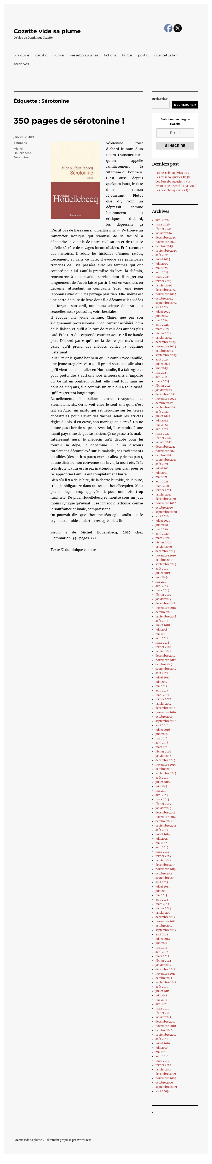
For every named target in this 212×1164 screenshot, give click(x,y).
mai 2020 (161, 529)
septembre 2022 (166, 407)
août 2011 (161, 987)
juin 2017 (161, 682)
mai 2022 (161, 425)
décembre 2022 (165, 394)
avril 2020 (162, 534)
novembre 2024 (165, 294)
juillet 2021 (162, 468)
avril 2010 (161, 1056)
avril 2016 (161, 743)
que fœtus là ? (166, 55)
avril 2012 (161, 952)
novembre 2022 (165, 399)
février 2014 (163, 856)
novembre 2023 (165, 346)
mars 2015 (162, 799)
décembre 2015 (165, 760)
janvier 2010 (163, 1069)
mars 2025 (162, 277)
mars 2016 (162, 747)
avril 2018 (161, 638)
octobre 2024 (164, 298)
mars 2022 (162, 433)
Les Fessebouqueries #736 (172, 190)
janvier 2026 (163, 233)
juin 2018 (161, 629)
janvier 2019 (163, 599)
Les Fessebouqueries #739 (172, 173)
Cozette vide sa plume (47, 31)
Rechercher (159, 99)
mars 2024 (162, 329)
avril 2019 (161, 586)
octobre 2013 (163, 873)
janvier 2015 (163, 808)
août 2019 (161, 568)
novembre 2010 (165, 1026)
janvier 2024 (163, 338)
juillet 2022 (162, 416)
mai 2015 (161, 791)
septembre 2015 (165, 773)
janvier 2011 (163, 1017)
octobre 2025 (164, 246)
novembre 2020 (165, 503)
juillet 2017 (162, 677)
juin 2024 (161, 316)
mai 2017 (161, 686)
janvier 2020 (163, 547)
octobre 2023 (164, 351)
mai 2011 (161, 1000)
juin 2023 (161, 368)
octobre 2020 (164, 507)
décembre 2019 (165, 551)
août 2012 (161, 934)
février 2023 (163, 385)
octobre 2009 (164, 1082)
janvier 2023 (163, 390)
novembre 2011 (165, 973)
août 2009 (162, 1091)
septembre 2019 (166, 564)
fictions (110, 55)
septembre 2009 (166, 1087)
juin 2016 (161, 734)
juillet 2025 (162, 259)
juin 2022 (161, 420)
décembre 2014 (165, 812)
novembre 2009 (165, 1078)
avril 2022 (162, 429)
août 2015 (161, 777)
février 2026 (163, 229)
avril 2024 (162, 324)
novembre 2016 (165, 712)
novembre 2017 (165, 660)
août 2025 (162, 255)
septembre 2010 (165, 1034)
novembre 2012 (165, 921)
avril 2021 (161, 481)
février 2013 (163, 908)
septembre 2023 (166, 355)
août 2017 (161, 673)
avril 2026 (162, 220)
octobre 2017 (163, 664)
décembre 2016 (165, 708)
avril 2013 (161, 899)
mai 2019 (161, 581)
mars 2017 (162, 695)
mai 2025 (161, 268)
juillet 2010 (162, 1043)
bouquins (22, 55)
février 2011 (163, 1013)
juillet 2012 (162, 939)
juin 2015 (161, 786)
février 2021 (163, 490)
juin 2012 (161, 943)
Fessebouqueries (84, 55)
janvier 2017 (163, 703)
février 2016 (163, 751)
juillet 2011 (162, 991)
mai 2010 (161, 1052)
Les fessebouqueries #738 (172, 177)
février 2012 (163, 960)
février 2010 (163, 1065)
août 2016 (161, 725)
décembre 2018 (165, 603)
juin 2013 (161, 891)
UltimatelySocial (139, 1161)
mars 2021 (162, 486)
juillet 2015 (162, 782)
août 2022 (162, 412)
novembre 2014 (165, 817)
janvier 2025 (163, 285)
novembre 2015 (165, 764)
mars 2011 (162, 1008)
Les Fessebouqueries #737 (172, 181)
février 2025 (163, 281)
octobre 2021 (163, 455)
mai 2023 (161, 372)
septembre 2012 (165, 930)
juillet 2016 (162, 730)
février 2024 (163, 333)
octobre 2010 (163, 1030)
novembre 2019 (165, 555)
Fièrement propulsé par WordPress (69, 1140)
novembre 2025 (165, 242)
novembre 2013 (165, 869)
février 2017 (163, 699)
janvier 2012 (163, 965)
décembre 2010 (165, 1021)
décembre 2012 (165, 917)
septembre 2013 (165, 878)
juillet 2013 (162, 886)
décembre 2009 (165, 1074)
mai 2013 (161, 895)
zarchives (21, 64)
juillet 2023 (162, 364)
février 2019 (163, 595)
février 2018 (163, 647)
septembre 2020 (166, 512)
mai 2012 (161, 947)
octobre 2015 (163, 769)
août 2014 (161, 830)
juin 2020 (161, 525)
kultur (127, 55)
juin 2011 (161, 995)
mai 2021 (161, 477)
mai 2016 (161, 738)
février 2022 (163, 438)
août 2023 (161, 359)
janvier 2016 (163, 756)
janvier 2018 (163, 651)
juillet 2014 (162, 834)
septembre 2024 (166, 303)
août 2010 (161, 1039)
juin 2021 (161, 473)
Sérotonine (21, 157)
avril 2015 (161, 795)
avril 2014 (161, 847)
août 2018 (161, 621)
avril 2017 (161, 690)
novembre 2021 (165, 451)
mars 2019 (162, 590)
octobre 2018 (163, 612)
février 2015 (163, 804)
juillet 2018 (162, 625)
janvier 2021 (163, 494)
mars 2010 (162, 1061)
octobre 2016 (164, 716)
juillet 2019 (162, 573)
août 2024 (162, 307)
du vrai (58, 55)
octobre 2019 (164, 560)
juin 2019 (161, 577)
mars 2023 (162, 381)
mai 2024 (161, 320)
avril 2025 (162, 272)
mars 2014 (162, 852)
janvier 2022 (163, 442)
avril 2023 (161, 377)
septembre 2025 (166, 250)
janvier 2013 (163, 912)
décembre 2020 (165, 499)
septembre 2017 (165, 669)
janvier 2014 (163, 860)
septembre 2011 (165, 982)
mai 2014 (161, 843)
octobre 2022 (164, 403)
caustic (41, 55)
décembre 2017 (165, 655)
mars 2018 (162, 642)
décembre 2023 (165, 342)
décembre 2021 (165, 446)
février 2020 (163, 542)
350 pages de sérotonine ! (69, 121)
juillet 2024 (162, 311)
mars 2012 (162, 956)
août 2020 (162, 516)
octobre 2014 (163, 821)
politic (143, 55)
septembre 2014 (165, 825)
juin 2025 (161, 263)
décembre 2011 (165, 969)
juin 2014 (161, 838)
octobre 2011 (163, 978)
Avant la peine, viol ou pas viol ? (175, 186)
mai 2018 (161, 634)
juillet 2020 (162, 520)
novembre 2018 (165, 608)
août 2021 (161, 464)
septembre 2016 (166, 721)
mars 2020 (162, 538)
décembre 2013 (165, 865)
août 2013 (161, 882)
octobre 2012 (163, 926)
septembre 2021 (165, 459)
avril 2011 (161, 1004)
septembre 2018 (165, 616)
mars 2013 (162, 904)
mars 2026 (162, 224)
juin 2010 (161, 1048)
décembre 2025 (165, 237)
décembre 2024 (165, 290)
